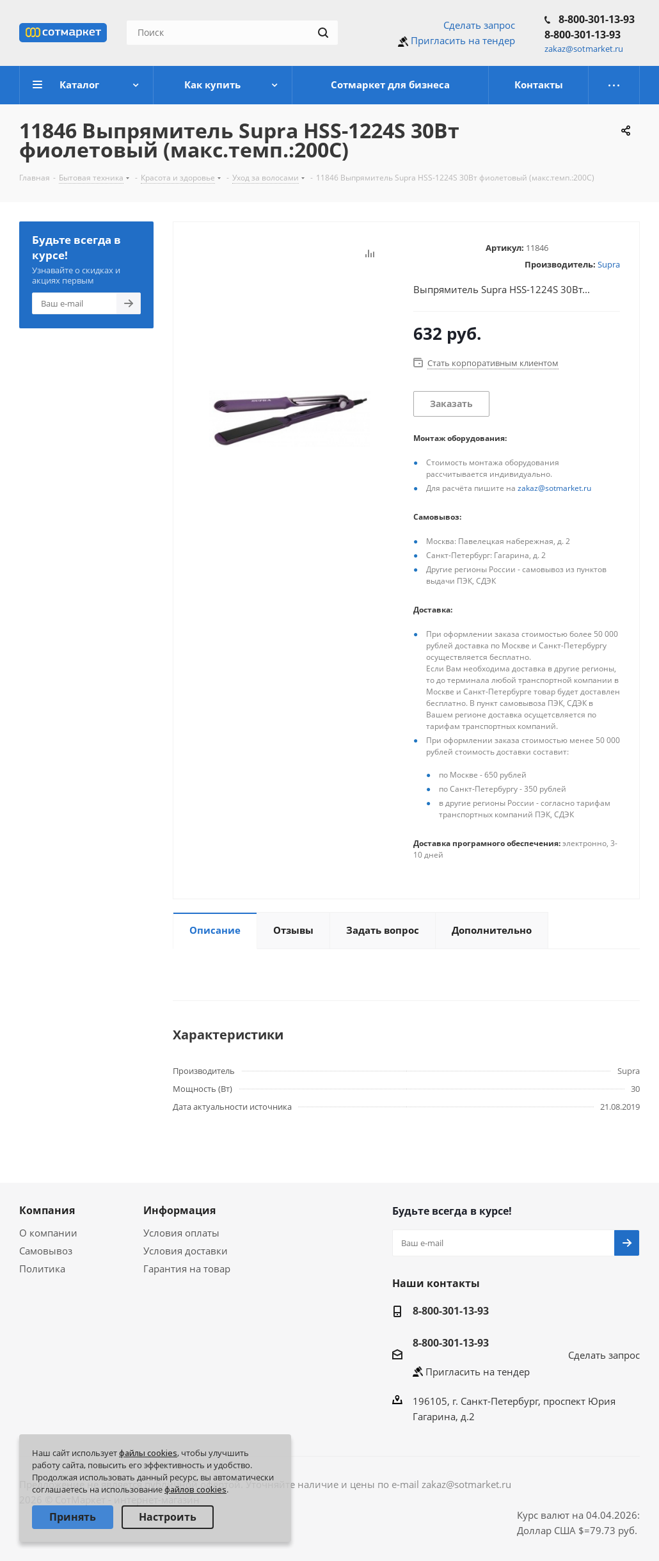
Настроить (167, 1517)
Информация (179, 1210)
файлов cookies (195, 1489)
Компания (47, 1210)
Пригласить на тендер (463, 40)
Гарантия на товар (186, 1268)
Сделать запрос (479, 25)
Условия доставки (185, 1250)
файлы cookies (148, 1453)
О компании (48, 1232)
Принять (72, 1517)
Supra (609, 264)
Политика (42, 1268)
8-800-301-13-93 (597, 19)
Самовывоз (45, 1250)
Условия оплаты (181, 1232)
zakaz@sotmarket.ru (554, 488)
